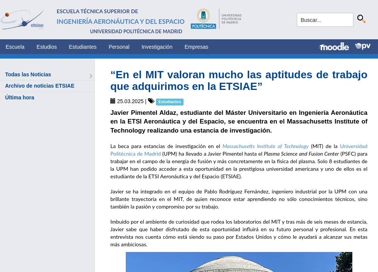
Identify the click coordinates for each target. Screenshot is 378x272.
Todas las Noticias (28, 74)
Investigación (157, 47)
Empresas (196, 47)
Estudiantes (83, 47)
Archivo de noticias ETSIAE (39, 86)
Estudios (47, 47)
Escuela (15, 47)
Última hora (19, 97)
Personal (119, 47)
